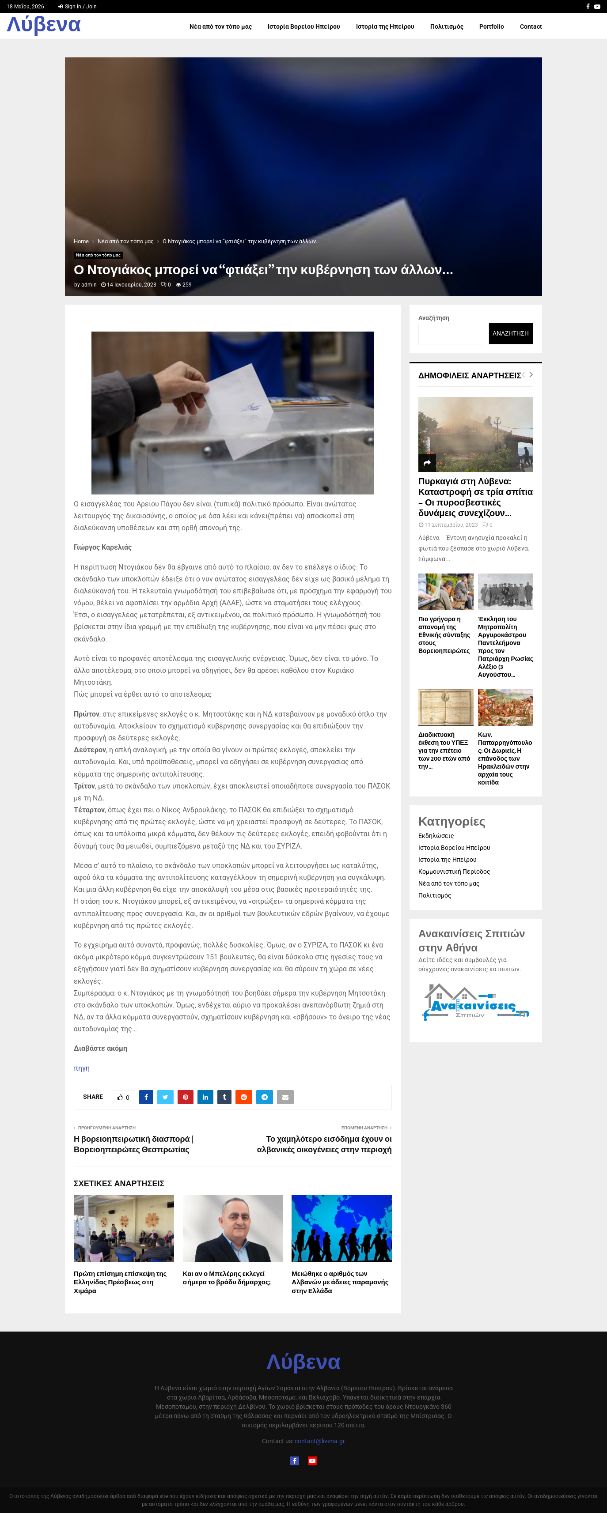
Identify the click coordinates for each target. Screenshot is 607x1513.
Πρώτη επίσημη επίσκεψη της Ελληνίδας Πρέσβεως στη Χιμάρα (120, 1282)
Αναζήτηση (433, 317)
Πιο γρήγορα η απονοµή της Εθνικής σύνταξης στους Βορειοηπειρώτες (444, 635)
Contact (531, 26)
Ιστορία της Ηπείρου (385, 26)
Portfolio (491, 26)
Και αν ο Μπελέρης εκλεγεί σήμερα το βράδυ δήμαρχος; (227, 1278)
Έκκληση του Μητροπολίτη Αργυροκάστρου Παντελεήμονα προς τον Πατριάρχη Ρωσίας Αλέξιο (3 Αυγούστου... (505, 647)
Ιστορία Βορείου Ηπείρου (304, 26)
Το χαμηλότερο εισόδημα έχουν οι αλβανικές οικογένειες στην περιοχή (324, 1145)
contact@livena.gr (320, 1441)
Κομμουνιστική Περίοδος (454, 871)
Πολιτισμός (446, 26)
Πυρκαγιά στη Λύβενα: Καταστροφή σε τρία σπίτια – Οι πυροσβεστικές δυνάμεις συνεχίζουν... (475, 497)
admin (89, 285)
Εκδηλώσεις (436, 835)
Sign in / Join (77, 7)
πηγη (82, 1068)
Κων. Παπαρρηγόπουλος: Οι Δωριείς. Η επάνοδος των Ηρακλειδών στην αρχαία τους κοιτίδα (505, 759)
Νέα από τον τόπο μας (221, 26)
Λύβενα (44, 26)
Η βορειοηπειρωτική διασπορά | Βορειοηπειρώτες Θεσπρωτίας (133, 1145)
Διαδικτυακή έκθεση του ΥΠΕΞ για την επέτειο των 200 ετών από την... (444, 751)
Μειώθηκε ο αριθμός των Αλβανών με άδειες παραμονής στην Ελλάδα (340, 1282)
